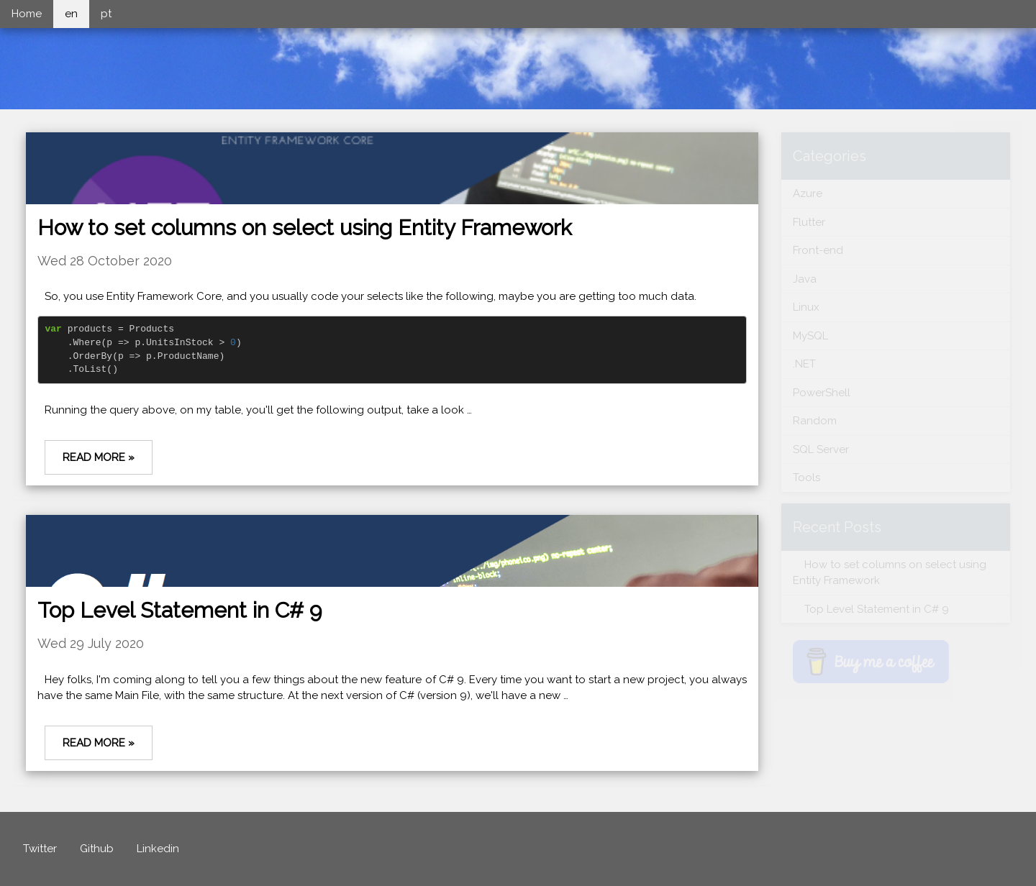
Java (805, 279)
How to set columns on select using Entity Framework (304, 227)
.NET (804, 363)
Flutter (809, 222)
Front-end (818, 250)
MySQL (810, 335)
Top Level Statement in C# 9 (179, 610)
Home (27, 13)
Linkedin (158, 848)
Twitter (40, 848)
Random (815, 420)
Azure (807, 193)
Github (97, 848)
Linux (806, 307)
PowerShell (821, 392)
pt (106, 13)
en (71, 13)
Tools (806, 477)
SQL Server (821, 449)
